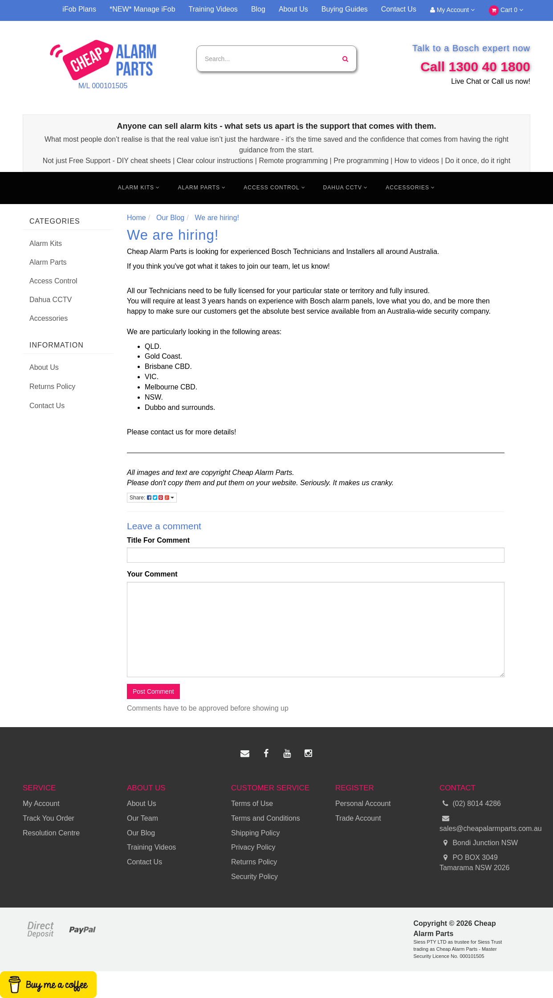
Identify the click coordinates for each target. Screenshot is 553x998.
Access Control (274, 187)
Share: (152, 498)
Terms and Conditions (265, 818)
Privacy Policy (253, 847)
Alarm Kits (139, 187)
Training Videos (213, 9)
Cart (506, 10)
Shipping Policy (255, 833)
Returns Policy (52, 386)
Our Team (142, 818)
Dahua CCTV (345, 187)
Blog (258, 9)
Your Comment (152, 574)
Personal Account (363, 803)
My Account (452, 9)
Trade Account (358, 818)
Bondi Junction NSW (478, 843)
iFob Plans (79, 9)
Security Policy (254, 876)
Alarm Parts (202, 187)
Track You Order (48, 818)
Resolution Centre (51, 833)
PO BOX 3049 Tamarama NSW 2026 (474, 862)
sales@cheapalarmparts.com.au (484, 823)
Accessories (410, 187)
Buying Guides (344, 9)
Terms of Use (252, 803)
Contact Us (398, 9)
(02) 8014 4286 (470, 804)
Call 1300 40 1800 (475, 66)
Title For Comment (158, 540)
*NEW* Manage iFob (142, 9)
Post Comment (153, 691)
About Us (293, 9)
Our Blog (141, 833)
